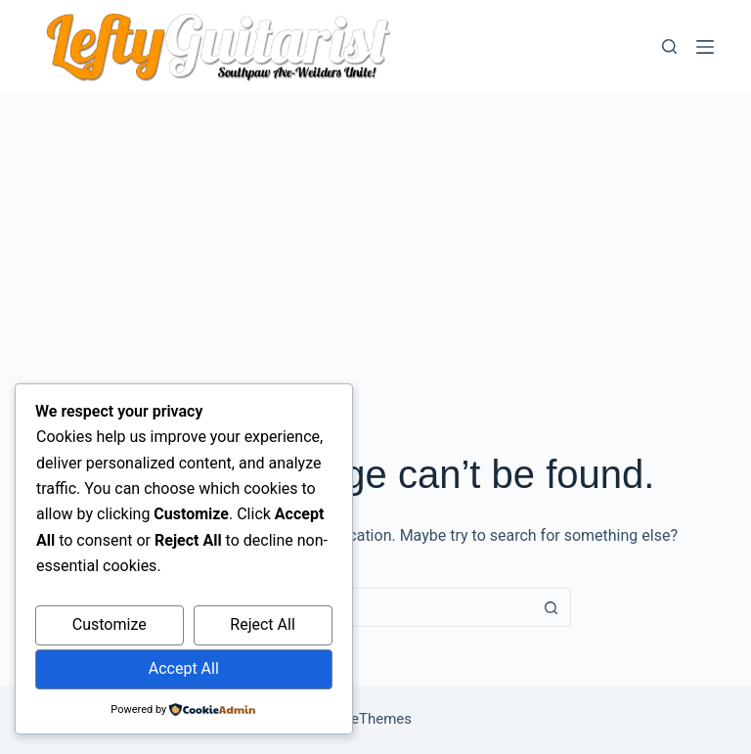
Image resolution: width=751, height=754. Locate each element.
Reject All (262, 624)
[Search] (669, 46)
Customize (109, 624)
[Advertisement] (375, 240)
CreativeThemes (359, 719)
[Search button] (551, 607)
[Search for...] (356, 607)
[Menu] (705, 47)
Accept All (184, 668)
